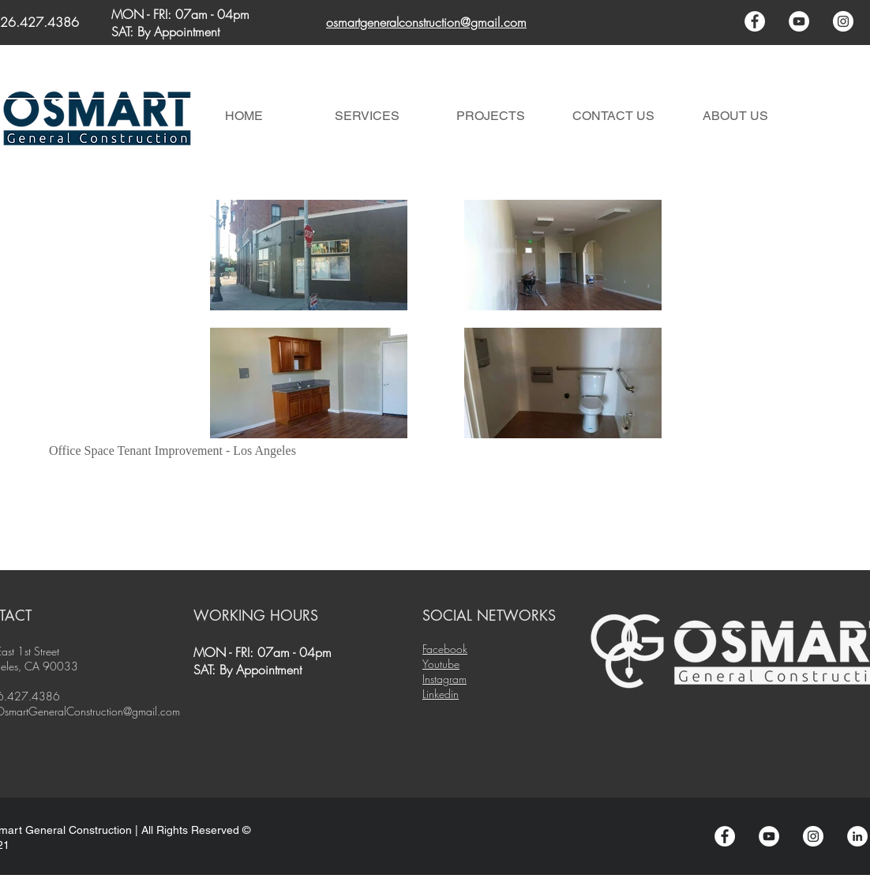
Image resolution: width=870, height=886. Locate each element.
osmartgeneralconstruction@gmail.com (426, 22)
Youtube (440, 663)
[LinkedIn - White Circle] (857, 836)
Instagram (444, 678)
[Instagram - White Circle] (843, 21)
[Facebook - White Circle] (754, 21)
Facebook (444, 648)
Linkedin (440, 693)
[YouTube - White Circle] (799, 21)
